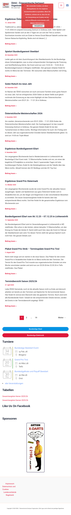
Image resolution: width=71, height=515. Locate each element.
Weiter (62, 318)
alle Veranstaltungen (14, 383)
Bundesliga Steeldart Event (26, 348)
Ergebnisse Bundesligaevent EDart (21, 148)
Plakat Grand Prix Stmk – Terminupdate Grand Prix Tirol (32, 249)
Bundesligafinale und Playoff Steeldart (31, 371)
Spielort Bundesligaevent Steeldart (22, 51)
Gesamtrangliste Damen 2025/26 (15, 400)
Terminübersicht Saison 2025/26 (21, 281)
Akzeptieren (38, 26)
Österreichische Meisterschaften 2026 (23, 113)
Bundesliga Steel (35, 329)
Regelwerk (10, 495)
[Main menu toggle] (61, 5)
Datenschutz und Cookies (8, 487)
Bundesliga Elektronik (35, 335)
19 (36, 318)
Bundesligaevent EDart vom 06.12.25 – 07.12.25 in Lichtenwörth (36, 216)
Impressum (9, 484)
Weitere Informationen (37, 23)
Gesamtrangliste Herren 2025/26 (15, 396)
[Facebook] (67, 5)
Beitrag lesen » (10, 43)
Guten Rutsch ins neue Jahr (18, 84)
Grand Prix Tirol (21, 360)
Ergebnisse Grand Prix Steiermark (21, 181)
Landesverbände (9, 492)
